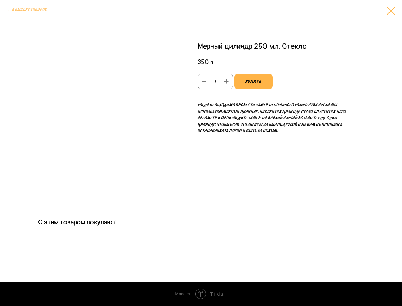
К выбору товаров (29, 9)
